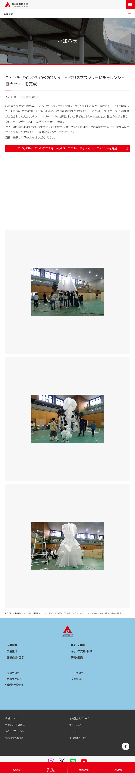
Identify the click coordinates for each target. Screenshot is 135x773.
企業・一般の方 (15, 684)
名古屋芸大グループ (79, 718)
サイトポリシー (76, 731)
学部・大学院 (78, 645)
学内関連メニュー (77, 737)
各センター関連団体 (15, 724)
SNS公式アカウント (14, 731)
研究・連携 (77, 657)
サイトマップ (75, 724)
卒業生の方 (77, 678)
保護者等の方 (14, 678)
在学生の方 (77, 673)
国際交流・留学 (15, 657)
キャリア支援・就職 (81, 651)
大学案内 (12, 645)
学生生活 (12, 651)
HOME (8, 613)
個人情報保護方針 (14, 737)
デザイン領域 (32, 613)
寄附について (11, 718)
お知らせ (19, 613)
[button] (67, 191)
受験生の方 (13, 673)
